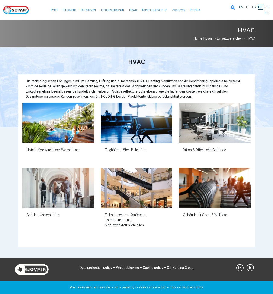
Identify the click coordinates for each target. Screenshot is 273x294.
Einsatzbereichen (112, 10)
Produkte (69, 10)
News (133, 10)
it (247, 7)
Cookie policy (153, 268)
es (254, 7)
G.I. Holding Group (180, 268)
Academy (178, 10)
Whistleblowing (127, 268)
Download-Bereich (154, 10)
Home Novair (203, 38)
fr (267, 7)
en (241, 7)
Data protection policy (96, 268)
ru (267, 13)
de (260, 7)
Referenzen (88, 10)
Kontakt (195, 10)
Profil (54, 10)
